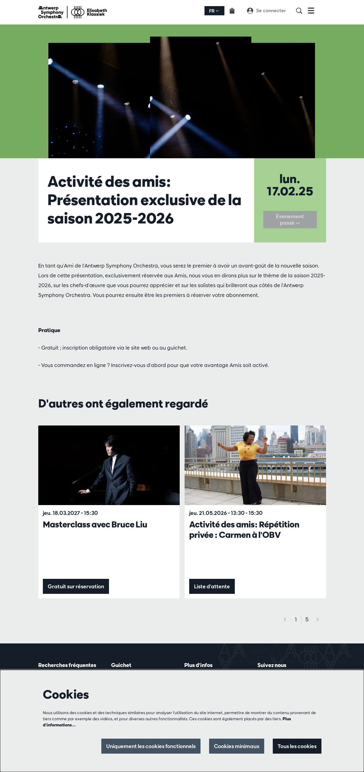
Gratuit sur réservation (76, 586)
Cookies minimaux (236, 746)
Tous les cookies (297, 746)
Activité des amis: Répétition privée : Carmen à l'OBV (244, 529)
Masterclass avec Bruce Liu (95, 524)
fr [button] (214, 10)
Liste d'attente (212, 586)
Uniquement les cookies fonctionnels (151, 746)
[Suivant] (318, 619)
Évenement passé (290, 219)
